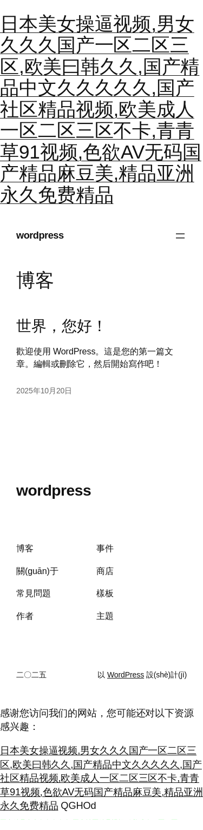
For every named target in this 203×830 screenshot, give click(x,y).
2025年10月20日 (44, 390)
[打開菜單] (180, 235)
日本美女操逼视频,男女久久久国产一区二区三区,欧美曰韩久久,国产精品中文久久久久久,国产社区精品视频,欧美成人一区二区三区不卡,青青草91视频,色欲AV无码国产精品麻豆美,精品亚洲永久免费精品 (100, 109)
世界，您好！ (61, 326)
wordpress (40, 235)
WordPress (125, 674)
